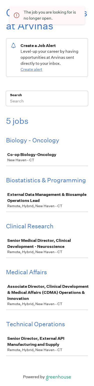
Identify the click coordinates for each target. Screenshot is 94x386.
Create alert (31, 69)
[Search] (47, 101)
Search (16, 95)
